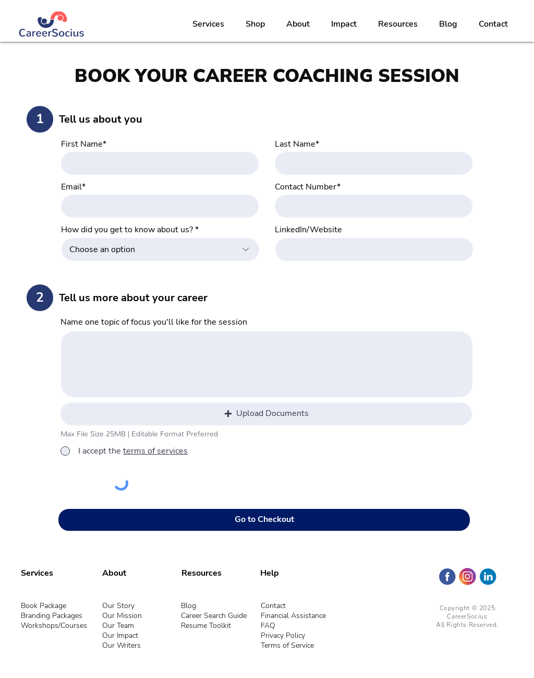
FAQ (268, 626)
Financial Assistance (293, 616)
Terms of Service (287, 645)
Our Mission (122, 616)
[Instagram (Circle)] (467, 576)
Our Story (118, 606)
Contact (273, 606)
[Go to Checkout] (264, 520)
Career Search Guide (214, 616)
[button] (266, 413)
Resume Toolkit (206, 626)
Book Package (43, 606)
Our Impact (120, 635)
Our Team (118, 626)
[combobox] (160, 249)
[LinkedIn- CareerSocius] (488, 576)
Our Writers (121, 645)
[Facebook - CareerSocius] (447, 576)
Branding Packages (51, 616)
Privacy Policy (283, 635)
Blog (188, 606)
